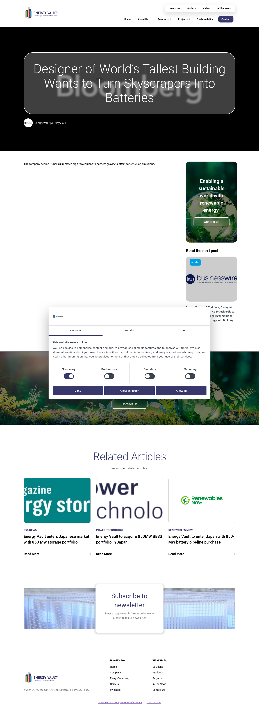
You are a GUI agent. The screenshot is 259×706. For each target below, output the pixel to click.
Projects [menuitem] (183, 19)
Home (113, 666)
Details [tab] (129, 330)
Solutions (158, 666)
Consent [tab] (75, 330)
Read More (32, 554)
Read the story (196, 332)
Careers (114, 684)
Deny (77, 390)
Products (158, 672)
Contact (225, 19)
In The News (224, 8)
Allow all (181, 390)
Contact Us (129, 404)
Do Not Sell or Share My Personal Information (120, 702)
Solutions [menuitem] (163, 19)
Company (115, 672)
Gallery (191, 8)
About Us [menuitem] (143, 19)
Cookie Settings (154, 702)
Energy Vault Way (120, 678)
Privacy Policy (81, 690)
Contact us (211, 222)
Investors (175, 8)
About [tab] (183, 330)
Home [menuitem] (127, 19)
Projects (157, 678)
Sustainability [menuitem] (205, 19)
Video (206, 8)
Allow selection (129, 390)
